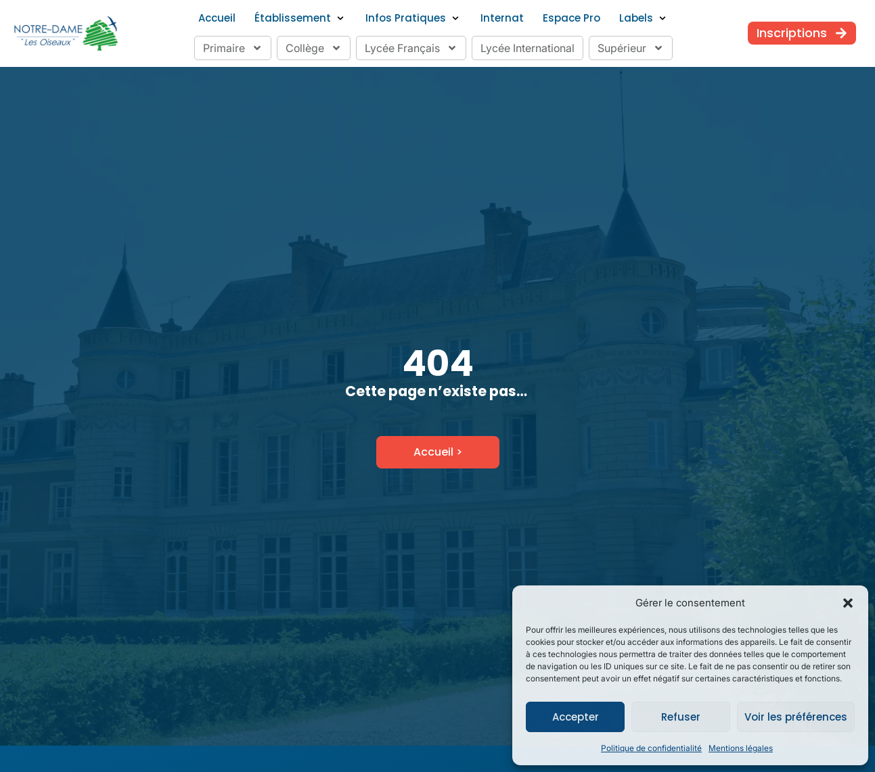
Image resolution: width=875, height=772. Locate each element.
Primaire (233, 48)
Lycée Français (411, 48)
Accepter (575, 717)
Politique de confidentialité (651, 748)
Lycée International (527, 48)
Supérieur (631, 48)
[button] (848, 603)
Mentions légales (741, 748)
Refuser (680, 717)
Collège (314, 48)
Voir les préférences (795, 717)
